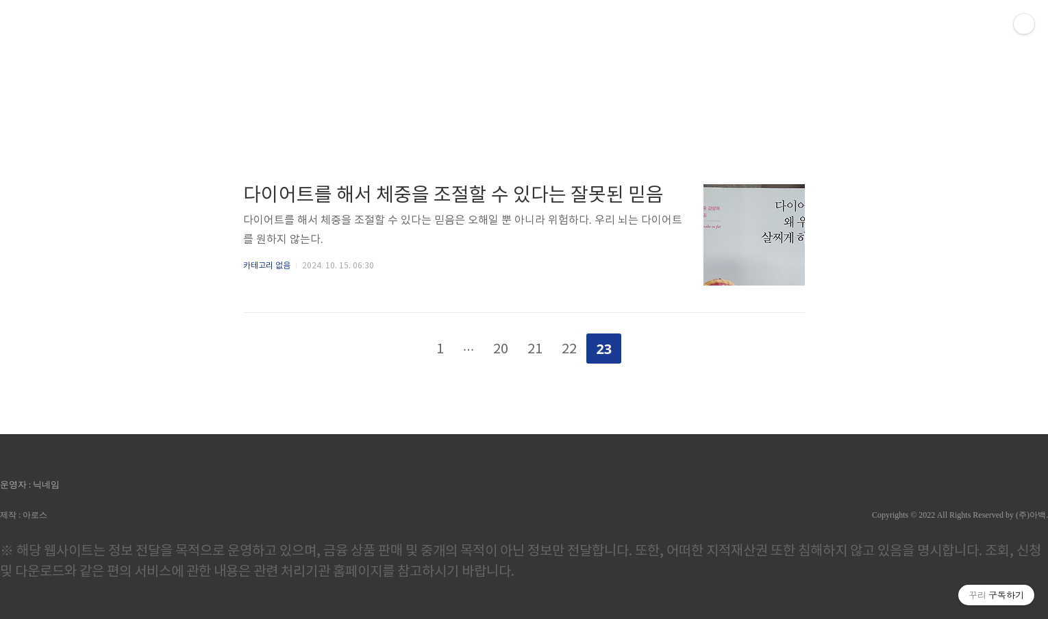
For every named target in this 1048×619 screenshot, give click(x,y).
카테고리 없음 (266, 266)
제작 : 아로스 (23, 515)
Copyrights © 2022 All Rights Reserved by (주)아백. (960, 515)
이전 (405, 346)
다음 (643, 346)
